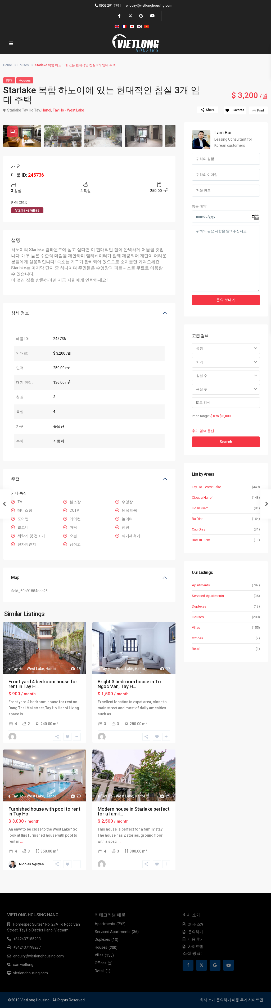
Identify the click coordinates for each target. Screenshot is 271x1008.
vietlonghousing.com (30, 973)
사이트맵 (195, 946)
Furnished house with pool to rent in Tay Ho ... (44, 811)
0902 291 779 (109, 5)
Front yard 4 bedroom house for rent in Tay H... (42, 684)
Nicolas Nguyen (31, 864)
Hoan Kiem (200, 508)
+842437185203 (27, 939)
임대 (9, 80)
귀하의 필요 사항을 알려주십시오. (226, 258)
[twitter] (130, 16)
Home (7, 65)
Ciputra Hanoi (202, 497)
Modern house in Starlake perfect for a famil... (134, 811)
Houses (23, 65)
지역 (199, 362)
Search (226, 442)
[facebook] (119, 16)
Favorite (238, 110)
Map (15, 577)
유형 (199, 348)
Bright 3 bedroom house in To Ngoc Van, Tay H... (129, 684)
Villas (196, 628)
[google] (141, 16)
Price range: (201, 416)
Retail (196, 649)
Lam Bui (222, 132)
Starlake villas (27, 210)
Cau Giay (198, 529)
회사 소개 (196, 924)
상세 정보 (20, 312)
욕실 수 (201, 389)
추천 (15, 478)
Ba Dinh (198, 519)
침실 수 (201, 376)
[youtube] (151, 16)
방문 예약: (199, 206)
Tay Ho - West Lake (68, 110)
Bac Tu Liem (201, 540)
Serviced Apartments (208, 596)
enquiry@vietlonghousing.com (149, 5)
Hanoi (46, 110)
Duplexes (199, 606)
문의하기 (195, 932)
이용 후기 (196, 939)
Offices (197, 638)
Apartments (201, 585)
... (25, 714)
